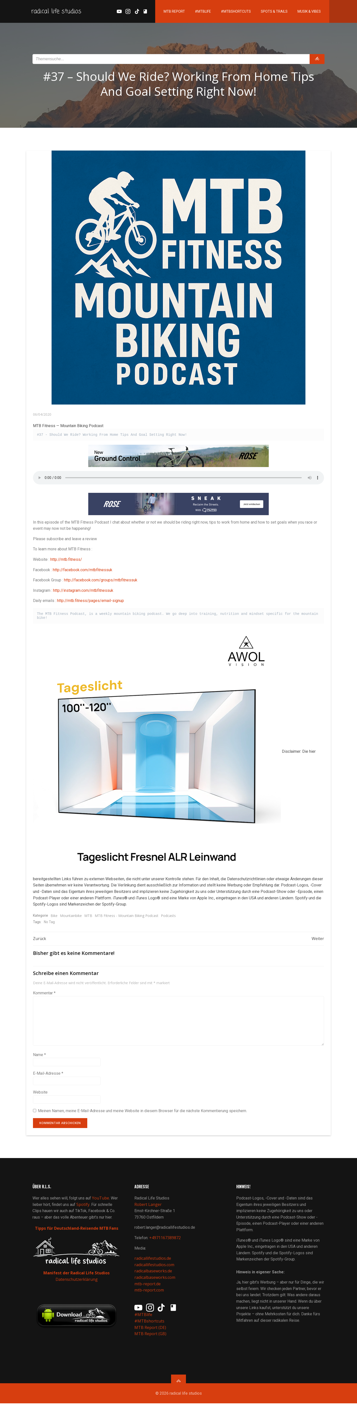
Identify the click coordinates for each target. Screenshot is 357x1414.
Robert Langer (148, 1212)
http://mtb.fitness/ (66, 561)
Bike (54, 917)
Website (40, 1095)
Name (39, 1058)
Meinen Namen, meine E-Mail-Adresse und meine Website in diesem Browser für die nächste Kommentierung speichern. (142, 1114)
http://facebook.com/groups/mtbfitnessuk (101, 582)
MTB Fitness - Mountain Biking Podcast (127, 917)
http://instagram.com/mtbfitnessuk (83, 592)
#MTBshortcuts (228, 12)
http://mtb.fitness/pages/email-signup (90, 602)
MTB (88, 917)
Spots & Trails (266, 12)
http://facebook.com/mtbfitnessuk (83, 571)
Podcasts (168, 917)
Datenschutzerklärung (77, 1286)
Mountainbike (71, 917)
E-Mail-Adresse (48, 1076)
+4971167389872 (165, 1245)
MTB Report (166, 12)
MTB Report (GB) (151, 1341)
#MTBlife (195, 12)
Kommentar (44, 996)
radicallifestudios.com (155, 1272)
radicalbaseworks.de (154, 1278)
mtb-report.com (150, 1297)
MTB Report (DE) (151, 1334)
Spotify (83, 1212)
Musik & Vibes (301, 12)
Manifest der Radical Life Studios (77, 1280)
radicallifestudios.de (153, 1265)
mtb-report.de (148, 1291)
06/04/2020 (42, 416)
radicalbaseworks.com (155, 1285)
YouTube (101, 1205)
